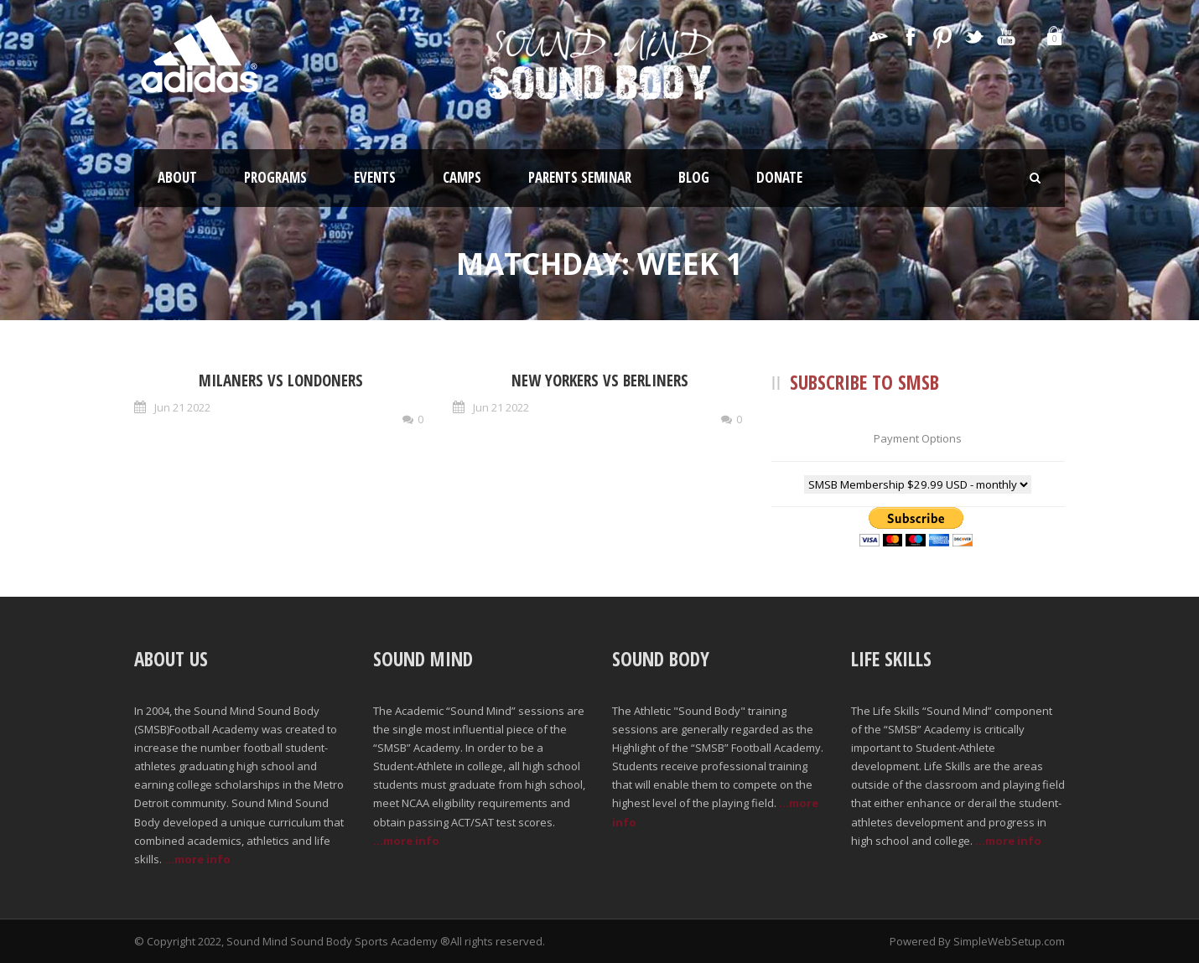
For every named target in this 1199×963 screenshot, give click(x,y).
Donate (779, 177)
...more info (197, 859)
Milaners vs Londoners (281, 380)
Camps (462, 177)
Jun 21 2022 (182, 407)
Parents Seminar (579, 177)
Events (375, 177)
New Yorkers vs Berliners (599, 380)
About (177, 177)
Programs (275, 177)
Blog (693, 177)
